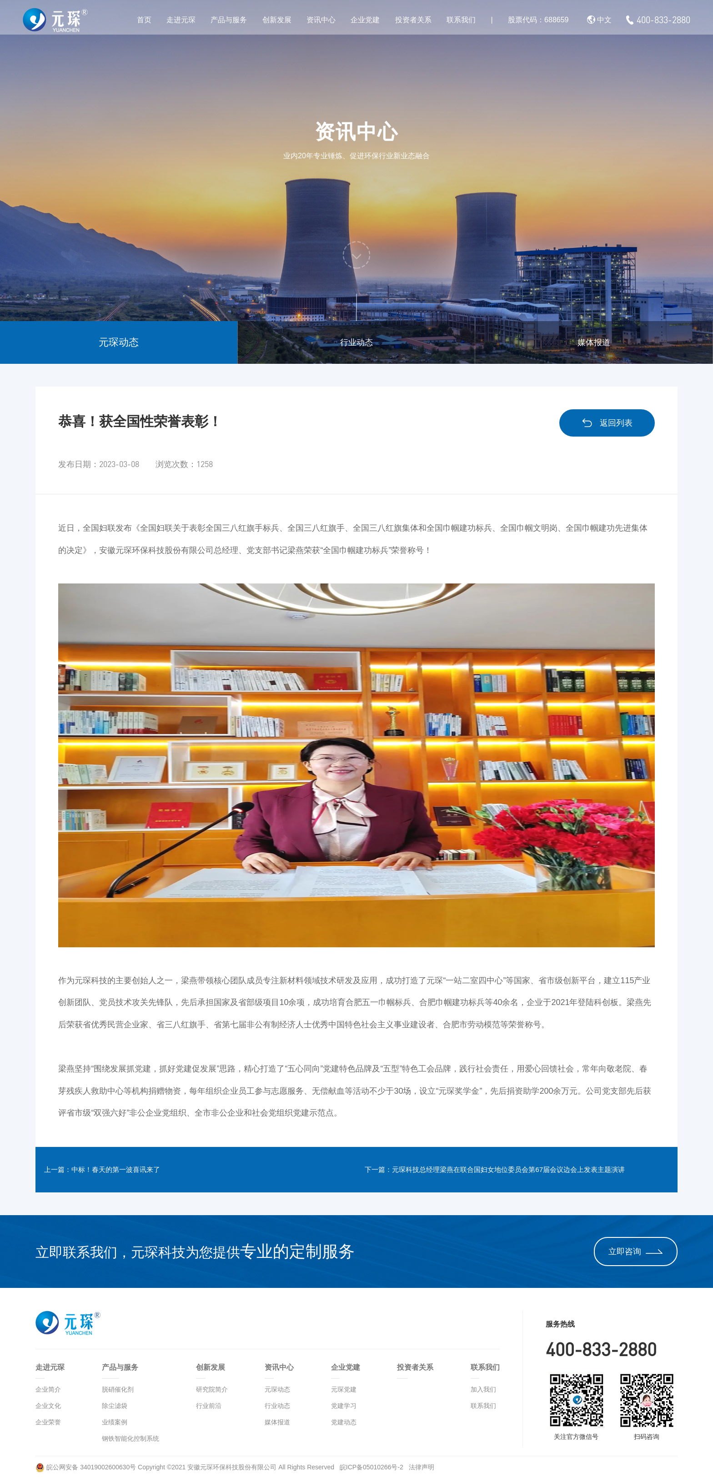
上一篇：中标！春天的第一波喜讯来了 (121, 1169)
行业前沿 (208, 1405)
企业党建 (365, 20)
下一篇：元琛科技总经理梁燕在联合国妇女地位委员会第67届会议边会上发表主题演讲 (525, 1169)
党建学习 (343, 1405)
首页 (144, 20)
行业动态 (356, 342)
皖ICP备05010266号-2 (372, 1467)
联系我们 (461, 20)
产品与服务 (229, 20)
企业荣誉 (48, 1422)
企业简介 (48, 1389)
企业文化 (48, 1405)
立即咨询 (635, 1251)
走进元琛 (181, 20)
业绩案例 (114, 1422)
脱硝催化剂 (118, 1389)
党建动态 (343, 1422)
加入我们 (483, 1389)
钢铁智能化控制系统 (130, 1438)
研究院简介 (212, 1389)
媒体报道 (593, 342)
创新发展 (276, 20)
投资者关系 (413, 20)
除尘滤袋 (114, 1405)
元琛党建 (343, 1389)
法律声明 (421, 1467)
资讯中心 (321, 20)
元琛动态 (119, 342)
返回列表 (607, 423)
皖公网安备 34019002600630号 (85, 1467)
